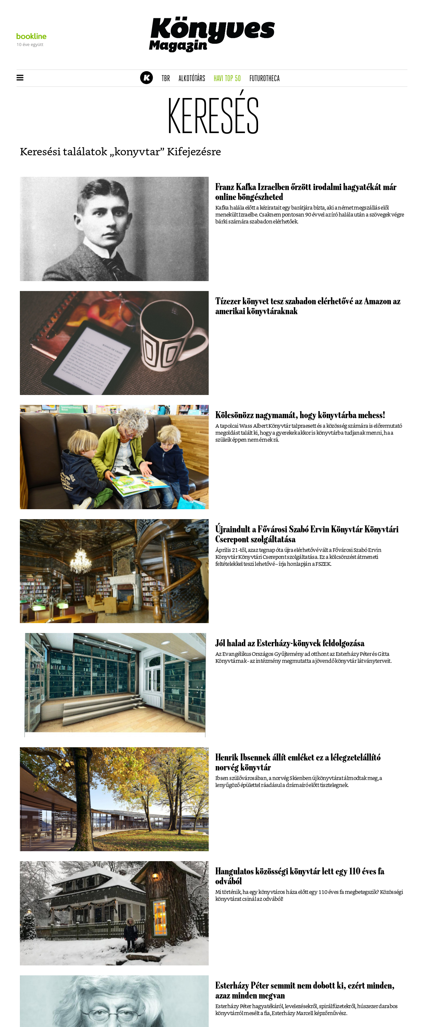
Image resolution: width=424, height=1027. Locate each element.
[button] (20, 78)
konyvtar (137, 152)
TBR (168, 78)
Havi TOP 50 (229, 78)
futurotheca (266, 78)
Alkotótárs (194, 78)
